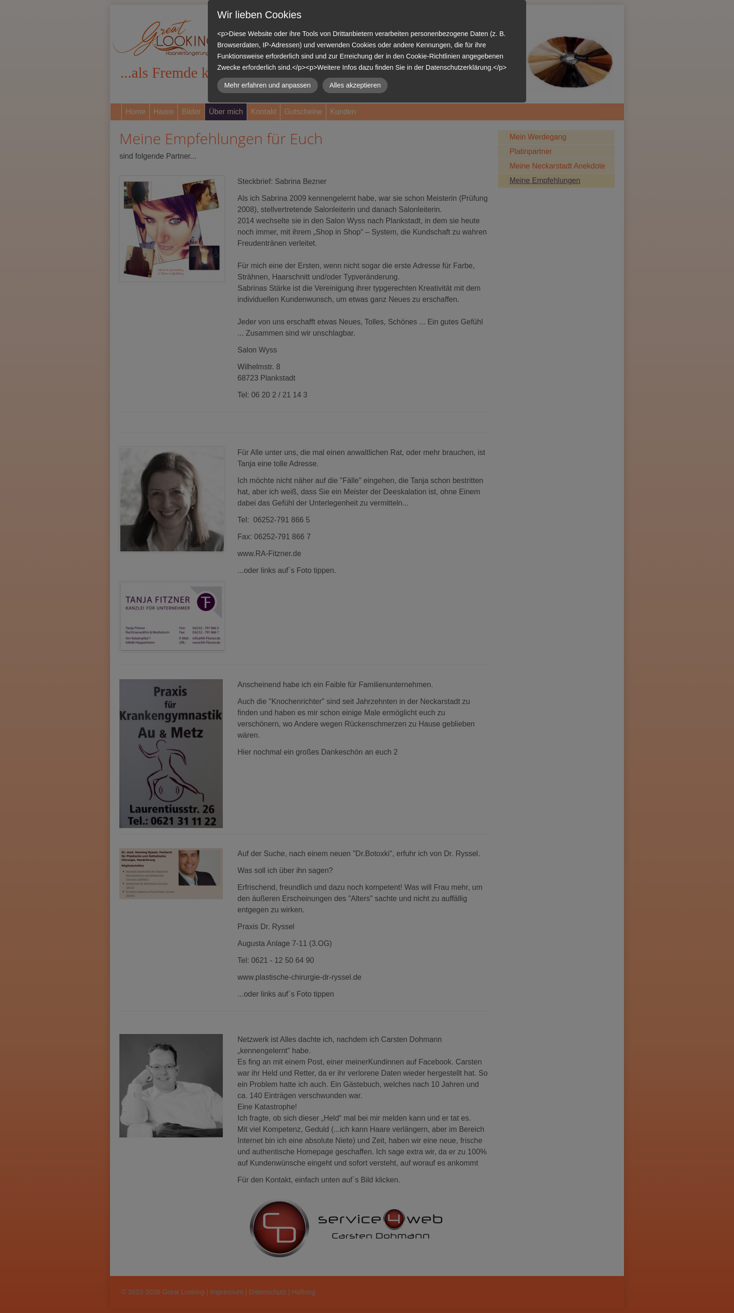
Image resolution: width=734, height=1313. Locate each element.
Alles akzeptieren (355, 85)
